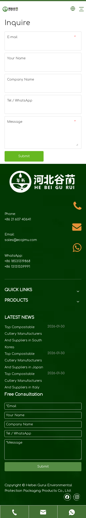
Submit (24, 156)
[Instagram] (76, 497)
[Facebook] (67, 497)
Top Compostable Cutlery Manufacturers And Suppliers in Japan (24, 360)
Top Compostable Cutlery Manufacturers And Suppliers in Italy (23, 380)
